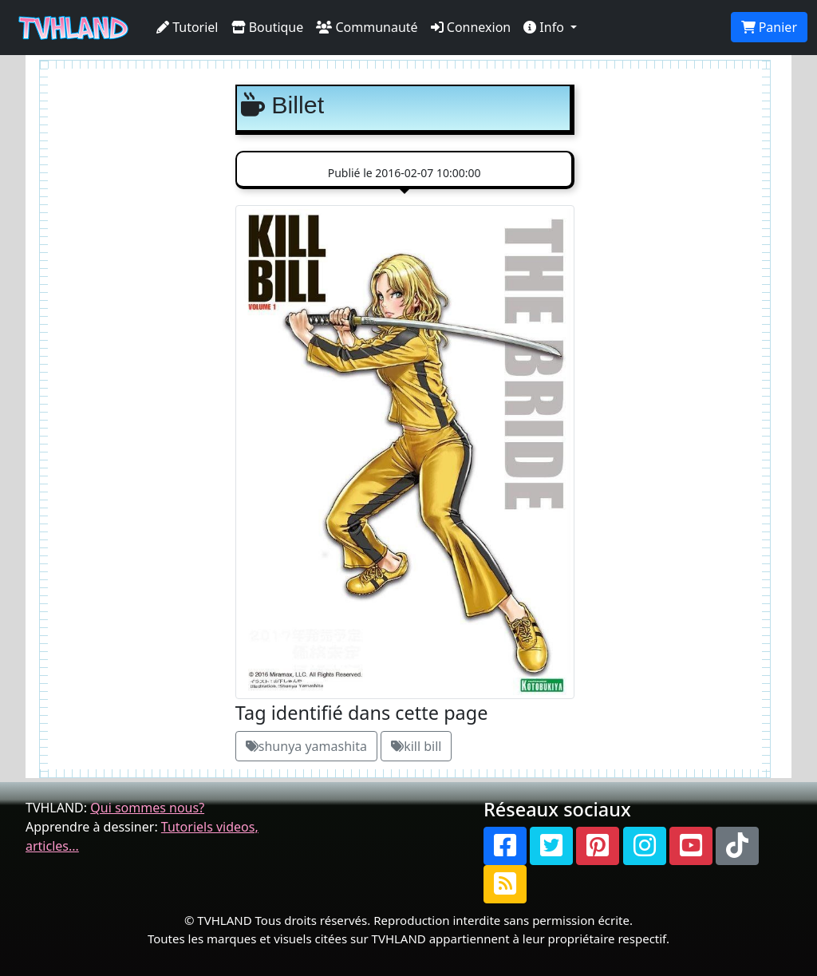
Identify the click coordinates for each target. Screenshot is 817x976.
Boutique (267, 27)
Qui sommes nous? (147, 807)
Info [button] (545, 27)
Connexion (471, 27)
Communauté (366, 27)
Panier (769, 27)
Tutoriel (187, 27)
